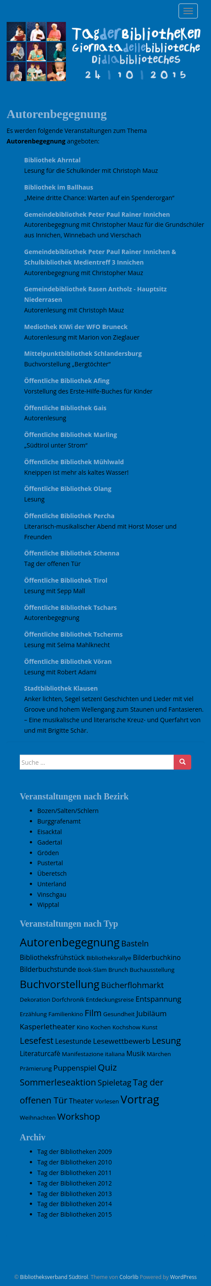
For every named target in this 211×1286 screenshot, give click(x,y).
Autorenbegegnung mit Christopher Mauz (83, 273)
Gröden (48, 853)
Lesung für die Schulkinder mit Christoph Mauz (91, 170)
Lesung (34, 499)
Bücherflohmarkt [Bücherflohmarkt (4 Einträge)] (132, 985)
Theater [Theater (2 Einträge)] (81, 1101)
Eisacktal (49, 831)
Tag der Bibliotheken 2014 (74, 1204)
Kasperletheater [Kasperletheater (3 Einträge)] (47, 1026)
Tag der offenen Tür (52, 563)
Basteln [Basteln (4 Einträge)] (135, 943)
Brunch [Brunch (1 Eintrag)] (118, 970)
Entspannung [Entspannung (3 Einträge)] (158, 999)
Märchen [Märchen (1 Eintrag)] (159, 1054)
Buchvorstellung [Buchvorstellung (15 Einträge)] (60, 984)
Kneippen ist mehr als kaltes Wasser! (76, 472)
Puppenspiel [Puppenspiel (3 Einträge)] (75, 1068)
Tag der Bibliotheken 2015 (74, 1214)
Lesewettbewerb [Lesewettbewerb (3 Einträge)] (121, 1041)
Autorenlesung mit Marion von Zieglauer (81, 337)
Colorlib (128, 1277)
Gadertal (49, 842)
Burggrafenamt (59, 821)
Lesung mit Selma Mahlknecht (67, 645)
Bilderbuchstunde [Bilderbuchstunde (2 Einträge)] (48, 969)
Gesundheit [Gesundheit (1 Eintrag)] (119, 1014)
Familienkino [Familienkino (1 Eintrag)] (65, 1014)
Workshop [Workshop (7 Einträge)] (78, 1116)
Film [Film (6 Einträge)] (93, 1013)
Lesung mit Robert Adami (60, 672)
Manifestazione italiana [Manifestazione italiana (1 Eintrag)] (93, 1054)
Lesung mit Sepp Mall (54, 591)
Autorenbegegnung (51, 617)
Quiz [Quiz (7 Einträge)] (107, 1067)
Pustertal (50, 863)
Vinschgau (51, 894)
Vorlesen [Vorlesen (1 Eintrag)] (107, 1101)
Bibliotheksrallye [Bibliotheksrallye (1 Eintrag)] (108, 958)
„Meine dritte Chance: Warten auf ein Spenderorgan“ (99, 197)
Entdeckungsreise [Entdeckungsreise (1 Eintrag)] (110, 999)
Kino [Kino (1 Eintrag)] (83, 1027)
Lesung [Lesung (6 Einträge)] (166, 1040)
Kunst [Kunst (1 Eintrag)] (149, 1027)
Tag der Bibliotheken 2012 (74, 1183)
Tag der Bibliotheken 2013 (74, 1193)
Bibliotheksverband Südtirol (54, 1277)
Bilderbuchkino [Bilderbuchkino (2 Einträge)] (157, 957)
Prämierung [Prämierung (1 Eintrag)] (36, 1068)
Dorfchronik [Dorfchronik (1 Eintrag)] (68, 999)
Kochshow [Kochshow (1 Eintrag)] (126, 1027)
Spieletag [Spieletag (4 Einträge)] (115, 1082)
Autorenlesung (45, 418)
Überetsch (52, 873)
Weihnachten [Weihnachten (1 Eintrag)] (38, 1117)
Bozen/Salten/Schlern (68, 810)
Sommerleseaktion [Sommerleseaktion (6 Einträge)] (58, 1082)
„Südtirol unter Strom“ (55, 445)
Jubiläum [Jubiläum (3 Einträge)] (151, 1013)
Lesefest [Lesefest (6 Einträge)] (37, 1040)
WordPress (183, 1277)
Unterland (51, 884)
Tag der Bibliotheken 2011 (74, 1172)
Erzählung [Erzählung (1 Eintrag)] (33, 1014)
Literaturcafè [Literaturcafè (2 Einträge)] (40, 1053)
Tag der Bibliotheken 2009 (74, 1151)
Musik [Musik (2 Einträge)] (135, 1053)
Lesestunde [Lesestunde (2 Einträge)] (73, 1041)
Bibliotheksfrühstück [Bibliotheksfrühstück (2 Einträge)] (52, 957)
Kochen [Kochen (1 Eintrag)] (100, 1027)
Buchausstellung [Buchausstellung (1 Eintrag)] (152, 970)
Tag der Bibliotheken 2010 (74, 1162)
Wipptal (48, 904)
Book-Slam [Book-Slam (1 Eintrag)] (92, 970)
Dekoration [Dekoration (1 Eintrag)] (35, 999)
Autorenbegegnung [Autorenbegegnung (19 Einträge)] (70, 942)
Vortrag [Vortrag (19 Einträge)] (140, 1099)
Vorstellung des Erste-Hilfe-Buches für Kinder (88, 391)
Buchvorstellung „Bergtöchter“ (67, 364)
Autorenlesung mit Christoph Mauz (74, 310)
